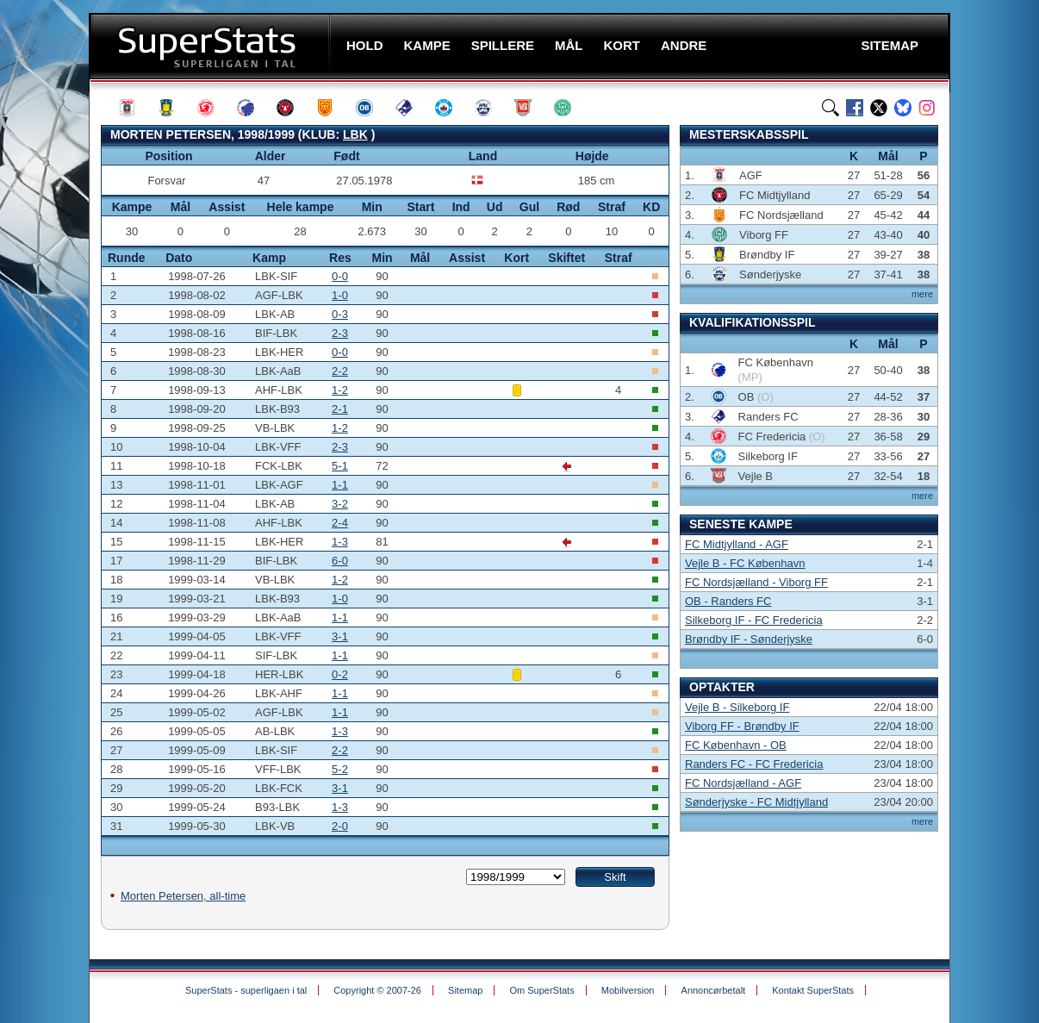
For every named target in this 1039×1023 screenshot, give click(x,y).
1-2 (340, 390)
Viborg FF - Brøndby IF (742, 726)
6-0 (340, 560)
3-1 (340, 636)
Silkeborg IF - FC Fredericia (754, 620)
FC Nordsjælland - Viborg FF (756, 582)
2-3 (340, 333)
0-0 (340, 276)
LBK (355, 134)
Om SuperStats (541, 990)
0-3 (340, 314)
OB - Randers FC (728, 601)
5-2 (340, 769)
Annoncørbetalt (713, 990)
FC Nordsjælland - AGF (743, 783)
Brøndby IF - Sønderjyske (748, 639)
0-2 (340, 674)
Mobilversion (628, 990)
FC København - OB (736, 745)
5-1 (340, 465)
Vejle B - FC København (745, 563)
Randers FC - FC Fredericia (754, 764)
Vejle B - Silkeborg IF (737, 707)
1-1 (340, 484)
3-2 (340, 503)
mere (922, 294)
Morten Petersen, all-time (183, 895)
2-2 (340, 371)
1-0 (340, 295)
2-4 (340, 522)
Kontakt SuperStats (813, 990)
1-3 (340, 541)
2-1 (340, 408)
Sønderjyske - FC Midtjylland (756, 801)
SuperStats (211, 46)
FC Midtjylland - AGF (736, 544)
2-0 (340, 826)
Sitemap (465, 990)
